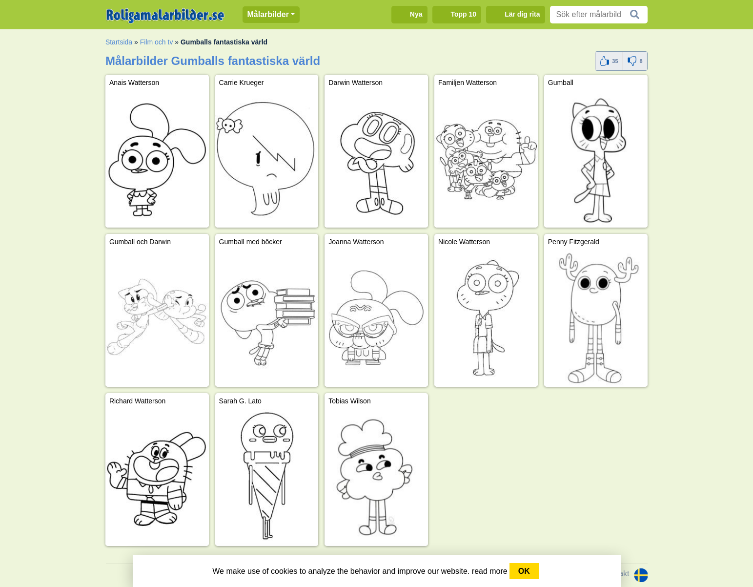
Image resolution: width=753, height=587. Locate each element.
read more (490, 571)
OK (524, 571)
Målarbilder (268, 14)
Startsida (118, 42)
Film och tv (156, 42)
